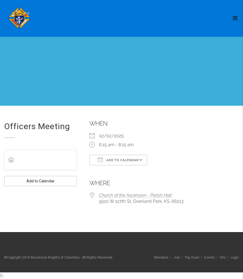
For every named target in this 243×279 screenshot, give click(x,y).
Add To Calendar (118, 159)
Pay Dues (192, 257)
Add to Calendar (40, 181)
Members (161, 257)
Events (209, 257)
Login (235, 257)
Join (176, 257)
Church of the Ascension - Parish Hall (135, 195)
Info (223, 257)
